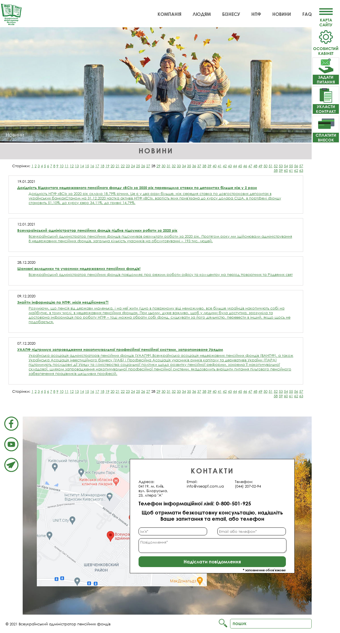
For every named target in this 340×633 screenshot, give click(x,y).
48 (255, 166)
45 (240, 166)
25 (138, 166)
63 (301, 170)
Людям (202, 14)
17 (97, 166)
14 (82, 166)
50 (265, 166)
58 (276, 170)
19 (107, 166)
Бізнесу (231, 14)
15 (87, 166)
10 (61, 166)
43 (230, 166)
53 (281, 166)
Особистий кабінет (326, 48)
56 (296, 166)
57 (301, 166)
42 (225, 166)
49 (260, 166)
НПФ (256, 14)
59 (281, 170)
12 (72, 166)
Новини (281, 14)
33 (179, 166)
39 (209, 166)
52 (276, 166)
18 (102, 166)
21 (118, 166)
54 (286, 166)
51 (271, 166)
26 (143, 166)
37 (199, 166)
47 (250, 166)
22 (123, 166)
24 (133, 166)
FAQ (307, 14)
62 (296, 170)
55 (291, 166)
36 (194, 166)
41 (220, 166)
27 (148, 166)
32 (174, 166)
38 (204, 166)
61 (291, 170)
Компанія (169, 14)
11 (67, 166)
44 (235, 166)
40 (214, 166)
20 (112, 166)
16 (92, 166)
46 (245, 166)
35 (189, 166)
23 (128, 166)
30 (163, 166)
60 (286, 170)
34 (184, 166)
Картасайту (325, 20)
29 (158, 166)
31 (169, 166)
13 (77, 166)
